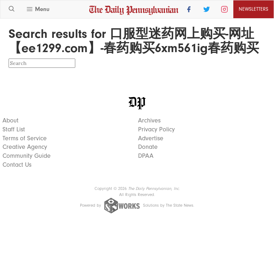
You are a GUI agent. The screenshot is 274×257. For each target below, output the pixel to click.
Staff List (13, 129)
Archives (149, 120)
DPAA (145, 156)
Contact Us (16, 164)
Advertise (150, 138)
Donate (148, 147)
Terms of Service (24, 138)
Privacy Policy (156, 129)
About (10, 120)
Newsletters (253, 9)
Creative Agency (24, 147)
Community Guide (26, 156)
